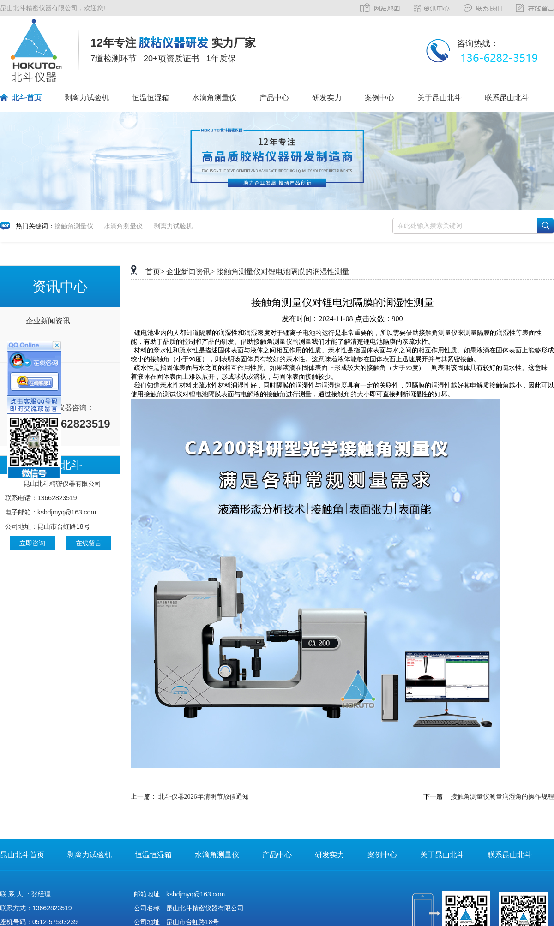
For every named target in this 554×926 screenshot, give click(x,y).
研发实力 (327, 98)
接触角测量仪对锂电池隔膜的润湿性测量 (283, 271)
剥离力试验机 (87, 98)
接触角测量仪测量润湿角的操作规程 (502, 796)
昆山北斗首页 (22, 855)
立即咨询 (32, 543)
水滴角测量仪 (214, 98)
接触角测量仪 (73, 226)
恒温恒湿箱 (150, 98)
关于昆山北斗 (439, 98)
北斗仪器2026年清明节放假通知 (203, 796)
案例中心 (379, 98)
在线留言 (89, 543)
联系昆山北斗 (507, 98)
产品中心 (274, 98)
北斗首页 (27, 98)
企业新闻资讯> (190, 271)
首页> (154, 271)
